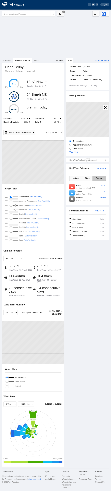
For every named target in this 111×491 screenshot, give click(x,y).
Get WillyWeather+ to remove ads (83, 160)
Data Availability (36, 197)
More (58, 60)
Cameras (7, 60)
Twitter (98, 479)
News (36, 60)
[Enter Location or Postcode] (28, 13)
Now (70, 60)
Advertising (66, 485)
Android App (50, 479)
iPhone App (50, 476)
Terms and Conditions (86, 479)
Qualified (30, 71)
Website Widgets (69, 479)
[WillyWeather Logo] (15, 5)
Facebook (99, 476)
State (87, 178)
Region (99, 178)
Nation (75, 178)
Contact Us (99, 482)
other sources (33, 479)
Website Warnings (69, 482)
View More (73, 152)
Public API (66, 488)
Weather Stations (22, 60)
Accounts (66, 476)
